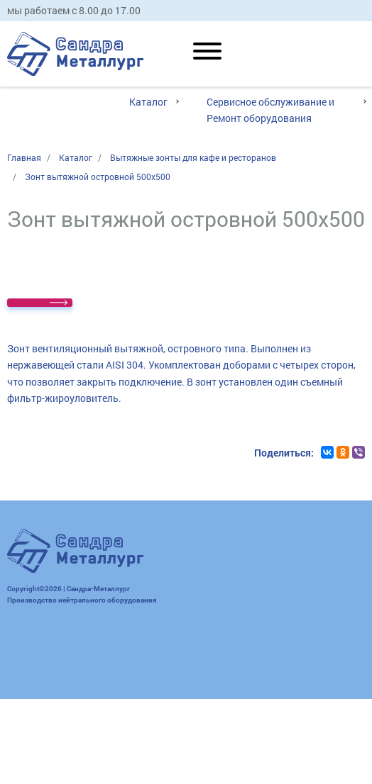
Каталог (148, 101)
